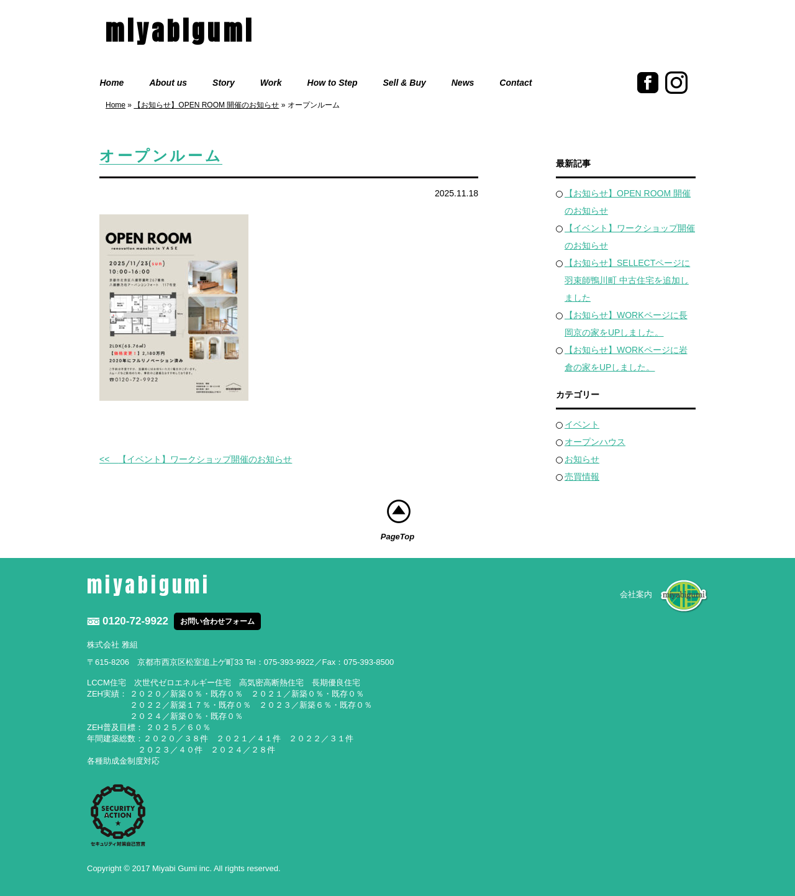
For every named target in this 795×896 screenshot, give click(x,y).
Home (112, 83)
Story (223, 83)
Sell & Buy (404, 83)
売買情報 (582, 477)
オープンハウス (595, 442)
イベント (582, 424)
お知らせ (582, 459)
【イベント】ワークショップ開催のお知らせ (205, 459)
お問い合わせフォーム (217, 621)
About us (168, 83)
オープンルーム (160, 156)
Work (271, 83)
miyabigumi (180, 31)
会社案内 (636, 594)
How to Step (332, 83)
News (463, 83)
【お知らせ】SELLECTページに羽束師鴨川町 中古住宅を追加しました (627, 280)
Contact (515, 83)
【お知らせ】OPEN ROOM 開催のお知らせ (206, 105)
